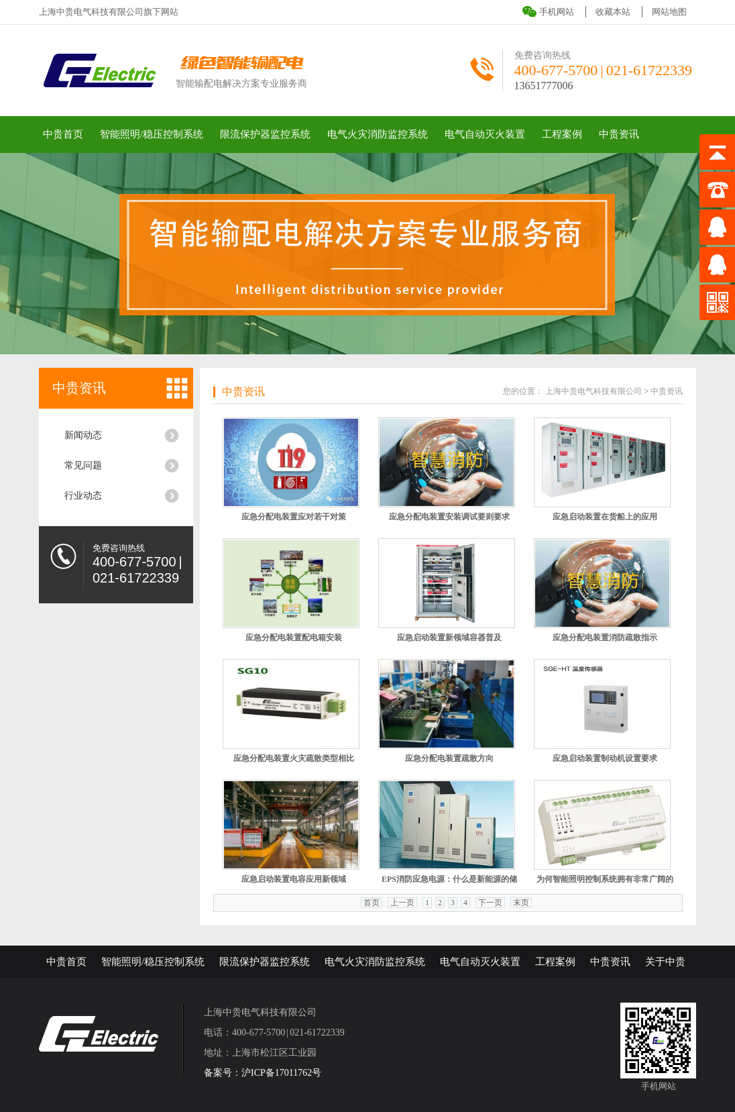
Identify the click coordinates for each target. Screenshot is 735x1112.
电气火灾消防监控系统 (377, 134)
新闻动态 (83, 435)
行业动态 (83, 496)
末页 (521, 902)
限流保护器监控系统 (265, 134)
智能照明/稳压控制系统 (151, 134)
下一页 (490, 902)
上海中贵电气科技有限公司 (593, 391)
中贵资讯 (619, 134)
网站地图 (669, 12)
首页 (371, 902)
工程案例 (562, 134)
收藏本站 (613, 12)
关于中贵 (665, 961)
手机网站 (556, 12)
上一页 (402, 902)
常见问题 (83, 465)
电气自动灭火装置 (485, 134)
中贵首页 (63, 134)
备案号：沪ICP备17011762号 (262, 1073)
